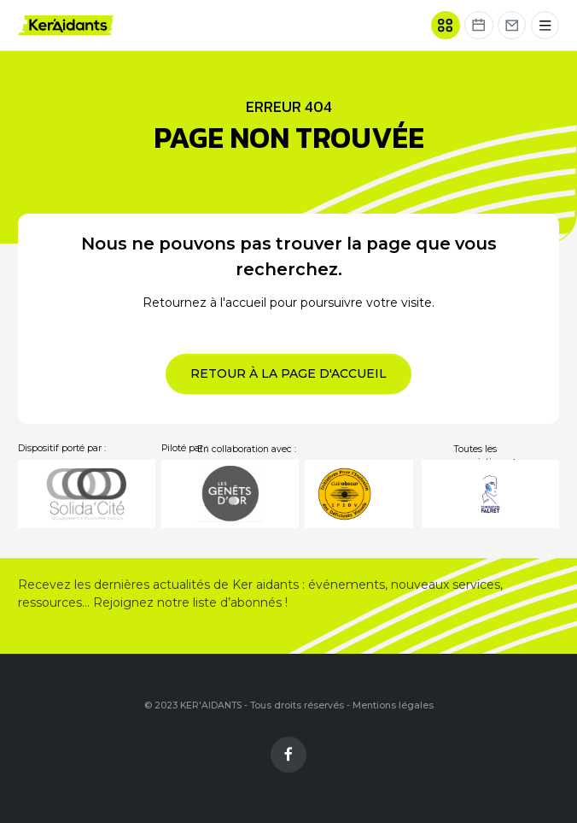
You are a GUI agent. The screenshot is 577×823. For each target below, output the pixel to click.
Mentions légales (393, 705)
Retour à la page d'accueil (288, 373)
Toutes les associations (486, 456)
